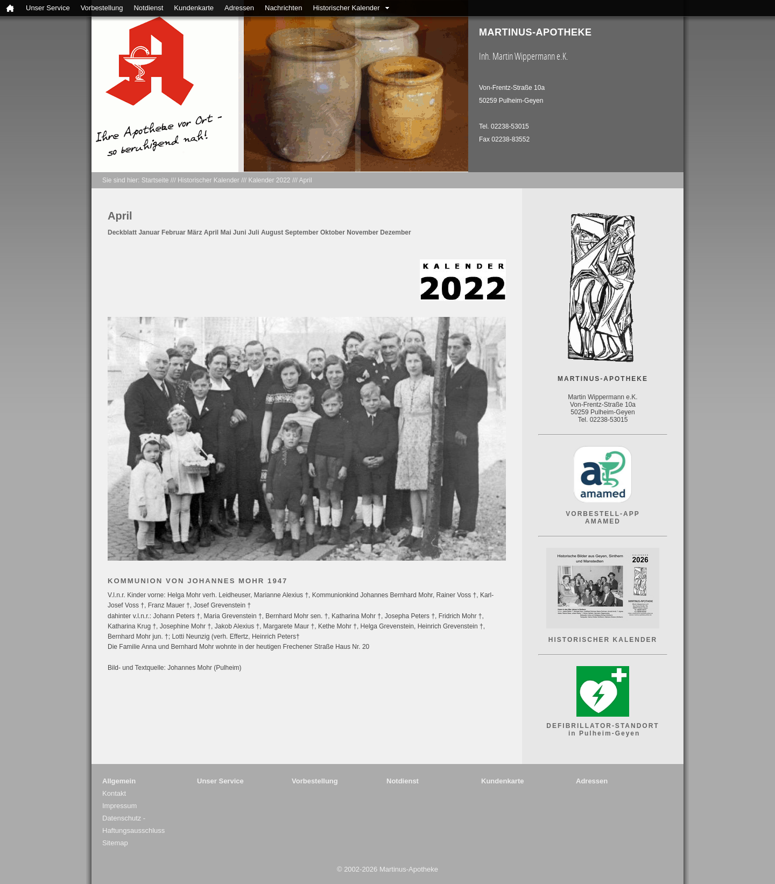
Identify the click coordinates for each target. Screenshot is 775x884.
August (272, 232)
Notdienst (148, 8)
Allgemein (119, 781)
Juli (253, 232)
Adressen (239, 8)
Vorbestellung (102, 8)
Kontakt (114, 793)
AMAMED (603, 521)
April (305, 180)
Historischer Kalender (346, 8)
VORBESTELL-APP (602, 514)
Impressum (119, 806)
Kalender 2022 (269, 180)
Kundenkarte (194, 8)
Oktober (332, 232)
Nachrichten (283, 8)
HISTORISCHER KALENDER (602, 639)
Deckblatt (122, 232)
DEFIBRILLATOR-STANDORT (602, 726)
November (362, 232)
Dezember (395, 232)
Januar (148, 232)
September (302, 232)
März (194, 232)
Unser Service (48, 8)
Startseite (155, 180)
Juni (239, 232)
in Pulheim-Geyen (603, 733)
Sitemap (115, 843)
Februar (173, 232)
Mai (225, 232)
